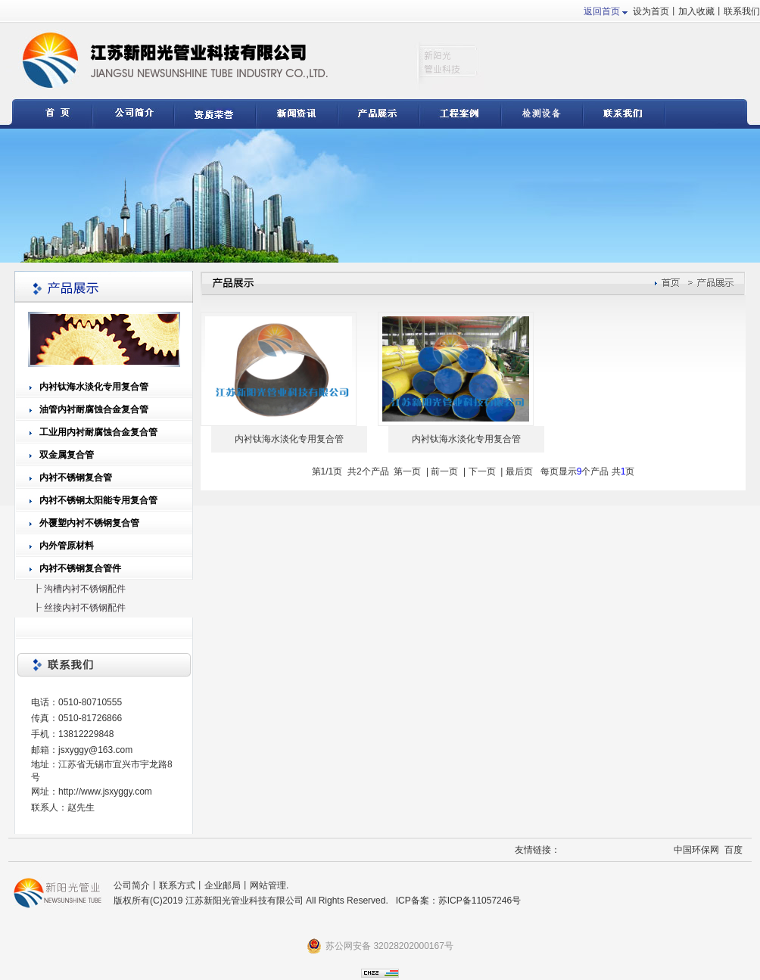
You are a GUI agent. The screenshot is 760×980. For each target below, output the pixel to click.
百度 (733, 850)
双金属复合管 (66, 455)
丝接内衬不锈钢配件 (85, 607)
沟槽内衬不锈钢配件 (85, 588)
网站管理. (269, 885)
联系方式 (177, 885)
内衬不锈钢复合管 (75, 477)
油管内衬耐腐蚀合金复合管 (93, 409)
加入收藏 (696, 11)
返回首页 (602, 11)
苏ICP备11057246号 (479, 900)
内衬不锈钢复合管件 (80, 568)
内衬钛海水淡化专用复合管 (93, 386)
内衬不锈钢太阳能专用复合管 (98, 500)
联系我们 (742, 11)
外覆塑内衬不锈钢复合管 (89, 523)
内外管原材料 (66, 545)
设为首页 (651, 11)
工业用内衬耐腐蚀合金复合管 (98, 432)
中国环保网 (696, 850)
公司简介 (132, 885)
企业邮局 (222, 885)
